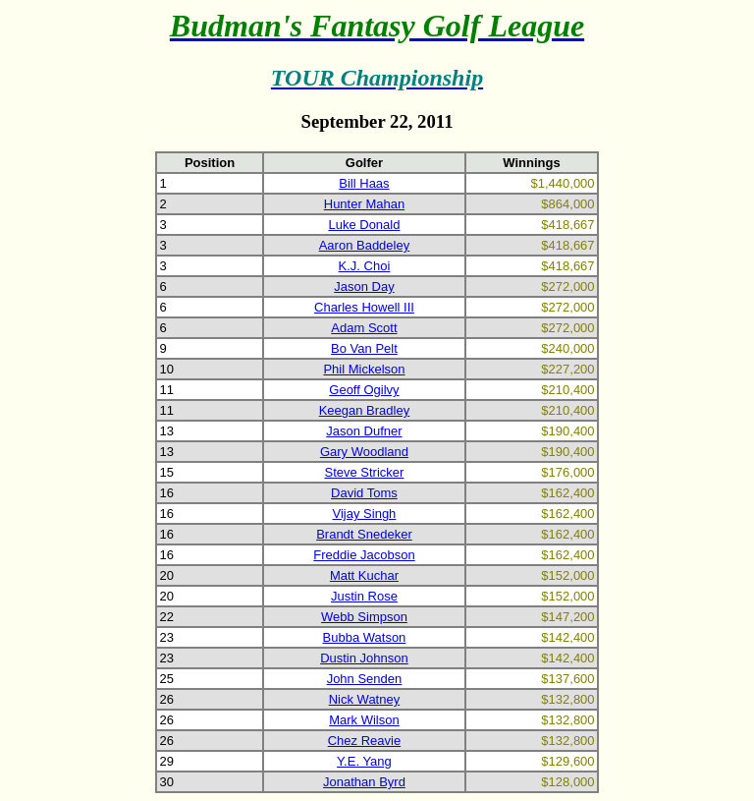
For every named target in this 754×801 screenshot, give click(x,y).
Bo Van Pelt (364, 348)
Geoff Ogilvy (364, 389)
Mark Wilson (364, 720)
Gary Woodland (364, 451)
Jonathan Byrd (364, 781)
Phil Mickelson (363, 369)
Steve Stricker (364, 472)
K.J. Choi (365, 265)
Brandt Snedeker (364, 534)
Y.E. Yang (364, 761)
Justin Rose (364, 596)
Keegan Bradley (364, 410)
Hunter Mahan (364, 204)
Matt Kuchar (364, 575)
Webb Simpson (364, 616)
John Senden (365, 678)
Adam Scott (364, 327)
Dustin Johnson (364, 658)
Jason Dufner (364, 431)
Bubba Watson (364, 637)
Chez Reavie (364, 740)
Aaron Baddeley (364, 245)
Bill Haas (364, 183)
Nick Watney (364, 699)
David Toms (364, 493)
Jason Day (364, 286)
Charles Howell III (364, 307)
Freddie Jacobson (363, 554)
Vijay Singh (365, 513)
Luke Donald (364, 224)
